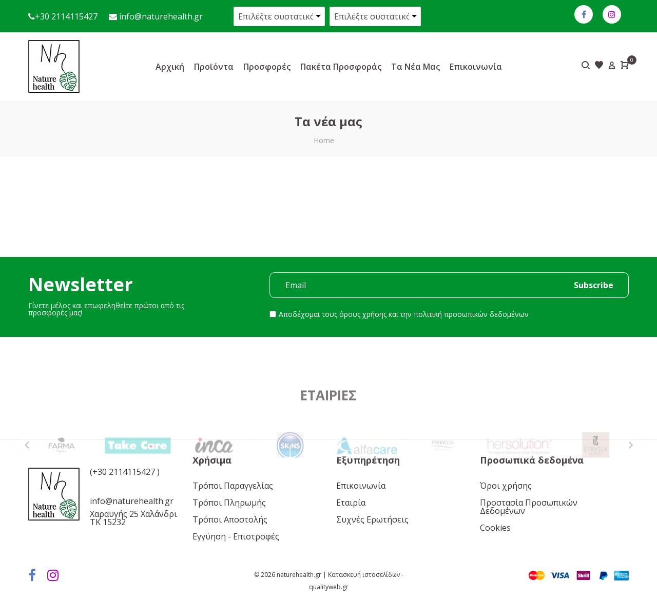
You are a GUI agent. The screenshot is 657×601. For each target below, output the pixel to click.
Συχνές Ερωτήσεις (372, 519)
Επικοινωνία (476, 66)
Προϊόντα (214, 66)
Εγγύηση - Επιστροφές (235, 536)
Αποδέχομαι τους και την (404, 314)
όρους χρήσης (363, 314)
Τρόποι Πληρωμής (229, 502)
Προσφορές (267, 66)
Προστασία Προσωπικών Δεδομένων (528, 506)
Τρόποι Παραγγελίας (232, 486)
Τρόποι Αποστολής (229, 519)
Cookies (495, 528)
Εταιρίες (328, 427)
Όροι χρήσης (506, 486)
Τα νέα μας (415, 66)
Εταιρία (350, 502)
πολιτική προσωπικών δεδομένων (471, 314)
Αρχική (170, 66)
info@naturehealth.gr (160, 16)
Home (324, 140)
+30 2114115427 (66, 16)
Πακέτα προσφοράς (340, 66)
